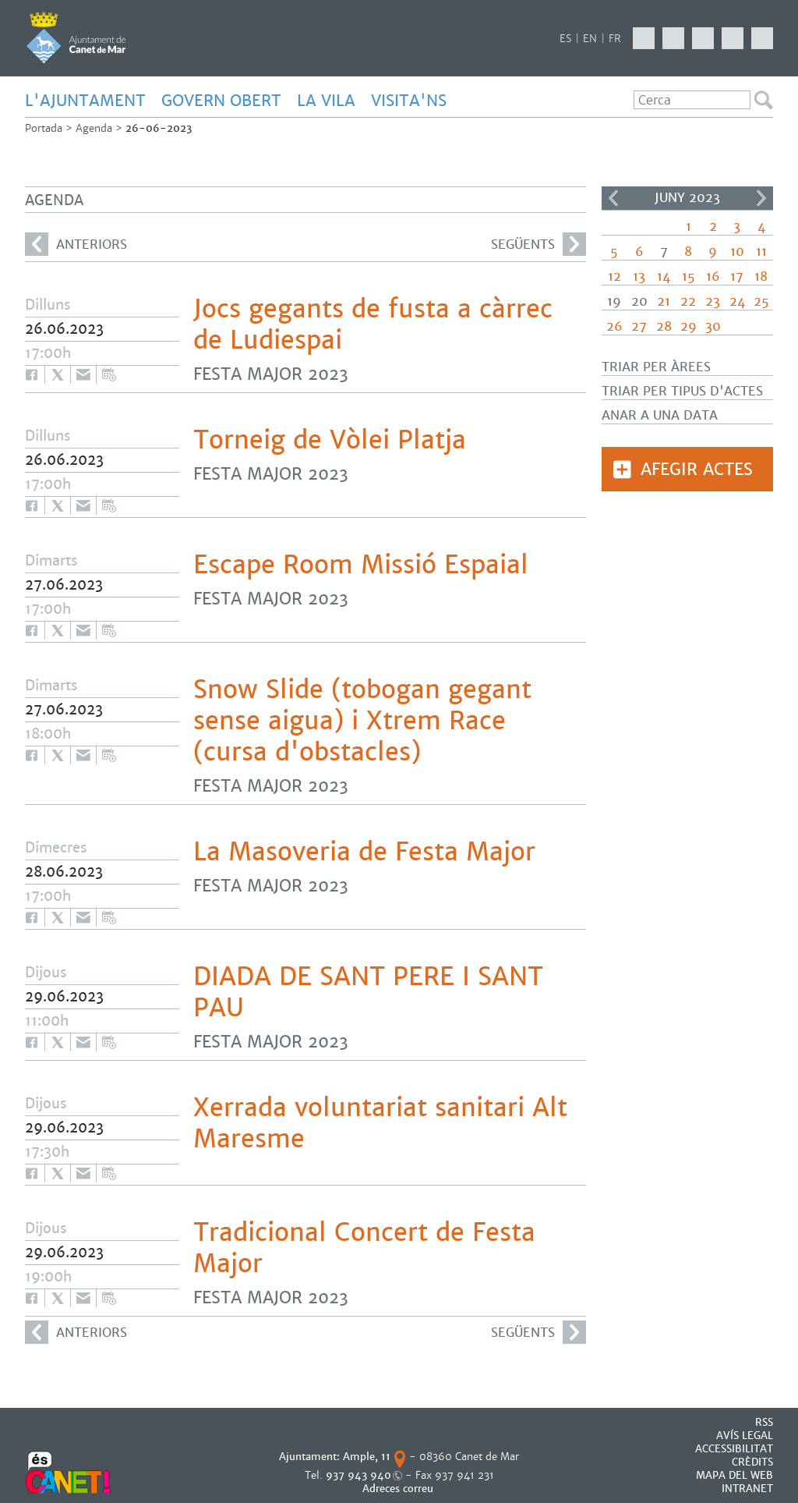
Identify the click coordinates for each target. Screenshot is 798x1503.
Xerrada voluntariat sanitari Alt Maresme (380, 1123)
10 (737, 251)
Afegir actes (697, 469)
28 (664, 326)
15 (688, 276)
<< (613, 198)
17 (736, 276)
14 (663, 276)
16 (713, 276)
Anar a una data (660, 415)
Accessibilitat (734, 1448)
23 (712, 301)
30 (713, 326)
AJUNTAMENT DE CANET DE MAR (76, 37)
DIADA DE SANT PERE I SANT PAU (368, 992)
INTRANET (747, 1488)
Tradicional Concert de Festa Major (364, 1248)
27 (639, 326)
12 (614, 276)
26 (614, 326)
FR (615, 38)
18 (761, 276)
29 (688, 326)
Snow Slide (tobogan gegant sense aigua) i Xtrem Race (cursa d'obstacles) (362, 720)
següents (538, 244)
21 (663, 301)
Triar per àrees (656, 367)
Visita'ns (409, 100)
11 (761, 251)
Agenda (94, 128)
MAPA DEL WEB (734, 1475)
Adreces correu (399, 1488)
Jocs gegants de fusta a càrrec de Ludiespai (373, 324)
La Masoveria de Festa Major (364, 851)
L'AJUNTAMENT (85, 100)
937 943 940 (358, 1475)
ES (565, 38)
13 (639, 276)
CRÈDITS (752, 1462)
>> (761, 198)
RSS (764, 1422)
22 (688, 301)
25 (761, 301)
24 (737, 301)
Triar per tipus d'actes (682, 391)
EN (590, 38)
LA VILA (326, 100)
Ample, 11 (366, 1456)
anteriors (76, 244)
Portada (43, 128)
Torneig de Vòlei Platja (329, 440)
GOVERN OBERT (221, 100)
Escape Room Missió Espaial (360, 564)
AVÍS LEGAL (744, 1435)
